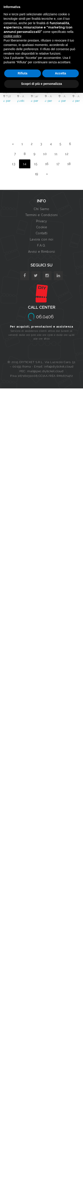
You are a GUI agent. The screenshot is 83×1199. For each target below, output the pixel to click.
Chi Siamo (41, 209)
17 (58, 164)
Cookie (41, 227)
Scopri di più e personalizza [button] (41, 84)
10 (45, 154)
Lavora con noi (41, 239)
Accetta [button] (60, 73)
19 (36, 174)
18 (69, 164)
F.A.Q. (41, 245)
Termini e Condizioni (41, 215)
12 (66, 154)
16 (47, 164)
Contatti (41, 233)
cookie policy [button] (12, 36)
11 (55, 154)
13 (13, 164)
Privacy (41, 221)
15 (35, 164)
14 (24, 164)
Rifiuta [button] (22, 73)
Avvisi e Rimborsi (41, 251)
